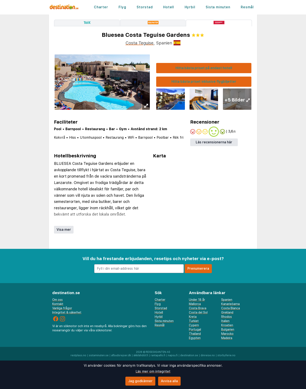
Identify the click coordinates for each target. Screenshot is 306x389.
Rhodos (226, 316)
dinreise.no (208, 355)
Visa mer (64, 230)
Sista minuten (218, 7)
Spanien (226, 299)
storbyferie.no (226, 355)
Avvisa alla (169, 381)
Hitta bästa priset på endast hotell (204, 68)
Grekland (227, 312)
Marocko (227, 333)
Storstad (145, 7)
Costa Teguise (139, 43)
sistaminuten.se (99, 355)
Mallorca (195, 304)
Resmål (247, 7)
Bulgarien (227, 329)
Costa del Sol (198, 312)
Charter (101, 7)
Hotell (168, 7)
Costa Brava (197, 308)
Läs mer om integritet (153, 371)
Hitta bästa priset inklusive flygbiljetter (203, 82)
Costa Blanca (230, 308)
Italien (225, 321)
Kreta (193, 316)
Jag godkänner (140, 381)
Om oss (57, 299)
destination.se (189, 355)
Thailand (195, 333)
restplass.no (78, 355)
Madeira (226, 338)
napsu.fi (173, 355)
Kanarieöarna (230, 304)
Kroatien (227, 325)
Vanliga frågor (62, 308)
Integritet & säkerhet (66, 312)
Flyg (122, 7)
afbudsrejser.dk (121, 355)
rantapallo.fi (158, 355)
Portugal (195, 329)
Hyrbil (190, 7)
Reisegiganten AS (158, 352)
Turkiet (194, 321)
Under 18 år (197, 299)
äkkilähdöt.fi (140, 355)
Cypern (194, 325)
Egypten (195, 338)
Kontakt (57, 304)
